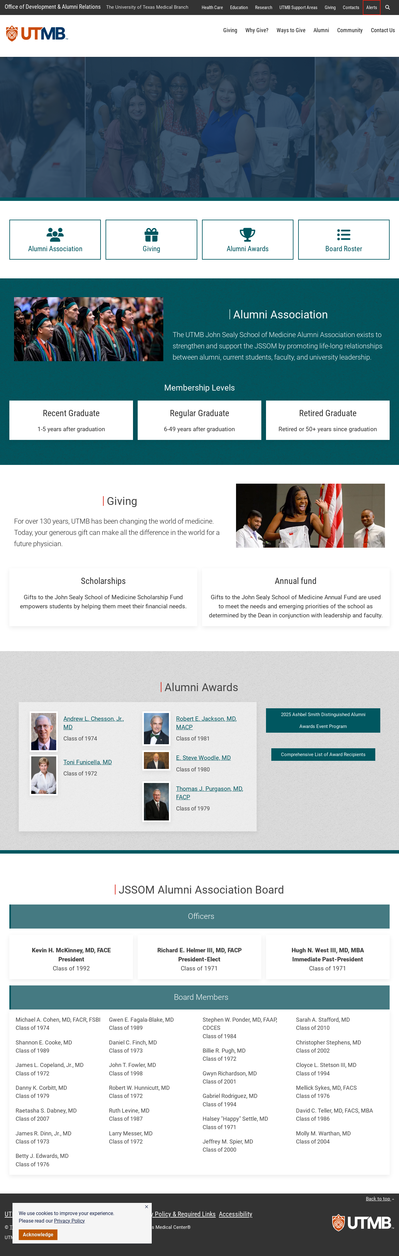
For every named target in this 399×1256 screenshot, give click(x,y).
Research (263, 7)
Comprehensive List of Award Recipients (323, 754)
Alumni (321, 30)
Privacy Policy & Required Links (175, 1214)
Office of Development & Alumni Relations (53, 6)
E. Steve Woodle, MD (203, 757)
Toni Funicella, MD (87, 762)
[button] (147, 1207)
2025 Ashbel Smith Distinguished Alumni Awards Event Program (323, 720)
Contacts (351, 7)
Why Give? (256, 30)
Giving (330, 7)
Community (350, 30)
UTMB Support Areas (298, 7)
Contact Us (383, 30)
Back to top (380, 1199)
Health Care (212, 7)
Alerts (371, 7)
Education (239, 7)
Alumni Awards (201, 687)
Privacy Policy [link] (69, 1221)
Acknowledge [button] (38, 1235)
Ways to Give (291, 30)
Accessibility (235, 1214)
